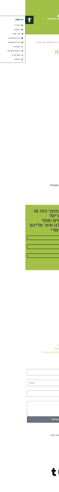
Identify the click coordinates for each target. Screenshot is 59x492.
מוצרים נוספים (41, 42)
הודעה (54, 398)
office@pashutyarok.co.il (45, 461)
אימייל (54, 387)
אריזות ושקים (27, 42)
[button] (9, 17)
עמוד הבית (53, 42)
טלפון (54, 377)
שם (55, 366)
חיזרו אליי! (51, 264)
